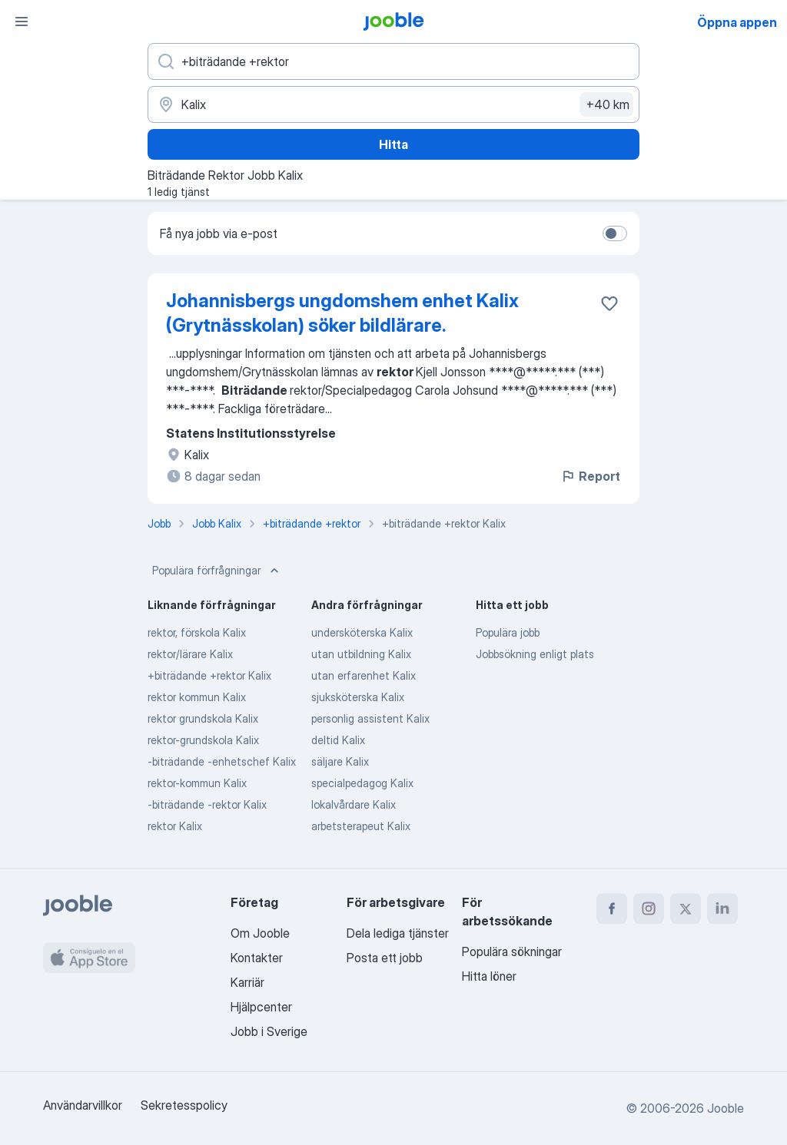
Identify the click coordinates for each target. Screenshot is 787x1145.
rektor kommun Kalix (197, 696)
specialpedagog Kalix (362, 782)
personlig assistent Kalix (370, 718)
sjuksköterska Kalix (357, 696)
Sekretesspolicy (184, 1105)
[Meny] (21, 21)
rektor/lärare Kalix (190, 653)
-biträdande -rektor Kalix (207, 804)
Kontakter (257, 957)
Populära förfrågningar (217, 570)
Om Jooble (260, 933)
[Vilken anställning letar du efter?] (393, 61)
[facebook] (611, 908)
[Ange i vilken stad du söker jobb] (393, 104)
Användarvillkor (82, 1105)
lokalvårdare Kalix (353, 804)
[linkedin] (722, 908)
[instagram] (648, 908)
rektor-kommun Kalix (197, 782)
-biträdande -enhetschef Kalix (222, 761)
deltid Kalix (338, 739)
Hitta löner (489, 976)
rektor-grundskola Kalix (203, 739)
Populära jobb (508, 632)
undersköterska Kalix (362, 632)
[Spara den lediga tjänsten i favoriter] (609, 303)
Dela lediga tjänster (398, 933)
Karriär (247, 982)
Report (590, 476)
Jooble (725, 1108)
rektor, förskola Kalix (197, 632)
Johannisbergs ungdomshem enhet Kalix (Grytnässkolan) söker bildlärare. (342, 313)
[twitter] (685, 908)
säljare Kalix (340, 761)
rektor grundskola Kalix (203, 718)
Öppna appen (737, 22)
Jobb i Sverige (269, 1031)
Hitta (393, 144)
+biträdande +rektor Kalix (209, 675)
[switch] (615, 233)
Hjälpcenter (261, 1006)
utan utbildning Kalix (361, 653)
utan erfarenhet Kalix (363, 675)
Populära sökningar (512, 951)
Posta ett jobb (385, 957)
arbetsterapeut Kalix (360, 825)
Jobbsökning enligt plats (535, 653)
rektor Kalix (175, 825)
